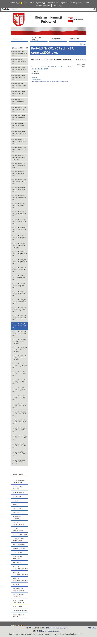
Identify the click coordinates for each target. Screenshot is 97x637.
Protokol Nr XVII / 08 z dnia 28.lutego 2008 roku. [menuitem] (19, 181)
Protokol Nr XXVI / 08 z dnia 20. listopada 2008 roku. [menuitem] (19, 254)
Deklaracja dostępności (43, 5)
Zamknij (92, 628)
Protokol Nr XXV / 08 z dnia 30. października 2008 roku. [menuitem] (19, 246)
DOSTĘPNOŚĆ (18, 606)
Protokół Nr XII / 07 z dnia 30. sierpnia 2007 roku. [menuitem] (19, 141)
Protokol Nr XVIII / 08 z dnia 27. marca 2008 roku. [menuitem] (19, 190)
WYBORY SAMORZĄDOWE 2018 (20, 574)
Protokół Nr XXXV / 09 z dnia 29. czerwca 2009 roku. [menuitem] (19, 326)
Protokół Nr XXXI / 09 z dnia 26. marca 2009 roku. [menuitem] (19, 294)
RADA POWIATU (18, 493)
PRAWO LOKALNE (19, 545)
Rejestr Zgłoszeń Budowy (18, 615)
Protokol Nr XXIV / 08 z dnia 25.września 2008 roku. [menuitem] (19, 238)
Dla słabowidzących (15, 3)
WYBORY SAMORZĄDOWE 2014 (20, 568)
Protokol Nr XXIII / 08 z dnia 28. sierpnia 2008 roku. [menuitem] (19, 230)
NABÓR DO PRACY (19, 549)
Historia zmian (36, 79)
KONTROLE (17, 513)
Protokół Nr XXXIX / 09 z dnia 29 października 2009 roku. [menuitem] (19, 358)
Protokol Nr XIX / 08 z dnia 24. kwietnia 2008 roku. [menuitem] (19, 198)
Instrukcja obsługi (76, 3)
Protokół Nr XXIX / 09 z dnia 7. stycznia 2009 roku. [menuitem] (19, 278)
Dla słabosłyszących (37, 3)
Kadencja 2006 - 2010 (20, 48)
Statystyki (57, 6)
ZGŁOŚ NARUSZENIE (20, 610)
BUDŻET (15, 505)
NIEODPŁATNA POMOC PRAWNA (19, 590)
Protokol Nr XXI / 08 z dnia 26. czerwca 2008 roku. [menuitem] (19, 214)
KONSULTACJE (18, 509)
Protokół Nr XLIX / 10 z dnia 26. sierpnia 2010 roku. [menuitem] (19, 446)
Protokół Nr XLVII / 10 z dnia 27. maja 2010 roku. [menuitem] (19, 430)
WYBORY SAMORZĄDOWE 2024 (20, 580)
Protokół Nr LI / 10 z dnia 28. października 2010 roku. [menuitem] (18, 462)
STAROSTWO (17, 497)
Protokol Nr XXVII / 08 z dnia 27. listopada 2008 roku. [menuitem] (19, 262)
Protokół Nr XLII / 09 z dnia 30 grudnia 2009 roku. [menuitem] (19, 382)
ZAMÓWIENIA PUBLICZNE (17, 558)
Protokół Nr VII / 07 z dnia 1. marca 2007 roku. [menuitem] (18, 101)
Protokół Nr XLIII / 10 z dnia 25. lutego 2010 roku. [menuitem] (19, 390)
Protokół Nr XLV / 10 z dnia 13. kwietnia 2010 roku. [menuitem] (19, 414)
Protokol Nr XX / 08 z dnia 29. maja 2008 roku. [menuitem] (18, 206)
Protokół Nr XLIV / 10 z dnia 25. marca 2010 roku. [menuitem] (19, 398)
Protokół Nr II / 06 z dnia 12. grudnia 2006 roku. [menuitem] (19, 61)
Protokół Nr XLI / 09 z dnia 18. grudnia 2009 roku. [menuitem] (19, 374)
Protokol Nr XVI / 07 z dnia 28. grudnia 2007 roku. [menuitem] (19, 173)
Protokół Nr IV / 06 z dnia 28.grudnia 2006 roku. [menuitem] (18, 77)
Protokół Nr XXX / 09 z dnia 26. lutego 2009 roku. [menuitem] (19, 286)
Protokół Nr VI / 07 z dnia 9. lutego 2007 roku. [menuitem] (18, 93)
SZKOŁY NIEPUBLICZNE (18, 530)
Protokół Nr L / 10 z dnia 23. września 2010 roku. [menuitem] (19, 454)
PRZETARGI (17, 563)
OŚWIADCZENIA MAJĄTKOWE (18, 540)
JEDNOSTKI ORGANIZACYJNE (18, 524)
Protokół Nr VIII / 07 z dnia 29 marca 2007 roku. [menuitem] (19, 109)
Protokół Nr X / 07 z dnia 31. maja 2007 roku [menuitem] (18, 125)
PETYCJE (16, 585)
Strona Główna (18, 474)
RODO (87, 3)
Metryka (34, 77)
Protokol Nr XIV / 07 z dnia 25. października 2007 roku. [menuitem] (18, 157)
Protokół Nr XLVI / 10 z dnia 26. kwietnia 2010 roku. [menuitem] (19, 406)
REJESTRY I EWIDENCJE (17, 518)
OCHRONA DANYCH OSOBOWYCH (19, 482)
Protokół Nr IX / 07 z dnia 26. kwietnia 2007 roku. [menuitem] (19, 117)
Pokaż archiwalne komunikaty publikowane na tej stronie (49, 81)
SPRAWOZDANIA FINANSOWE (18, 595)
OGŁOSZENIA (17, 553)
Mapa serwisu (65, 3)
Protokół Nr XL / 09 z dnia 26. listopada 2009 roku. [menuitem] (19, 366)
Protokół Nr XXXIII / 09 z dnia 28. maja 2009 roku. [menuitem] (19, 310)
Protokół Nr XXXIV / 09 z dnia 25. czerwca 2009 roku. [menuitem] (19, 318)
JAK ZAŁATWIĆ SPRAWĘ (18, 488)
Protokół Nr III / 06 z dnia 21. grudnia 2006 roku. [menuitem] (19, 69)
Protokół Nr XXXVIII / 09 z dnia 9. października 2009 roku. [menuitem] (19, 350)
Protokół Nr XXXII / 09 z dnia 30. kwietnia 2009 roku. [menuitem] (19, 302)
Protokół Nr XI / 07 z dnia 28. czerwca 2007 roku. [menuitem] (19, 133)
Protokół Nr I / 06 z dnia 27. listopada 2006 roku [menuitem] (19, 53)
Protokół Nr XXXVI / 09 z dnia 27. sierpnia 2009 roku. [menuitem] (19, 334)
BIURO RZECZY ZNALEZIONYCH (18, 601)
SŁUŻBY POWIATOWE (20, 535)
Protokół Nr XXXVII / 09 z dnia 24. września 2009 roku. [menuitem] (19, 342)
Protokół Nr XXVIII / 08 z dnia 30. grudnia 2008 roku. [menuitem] (19, 270)
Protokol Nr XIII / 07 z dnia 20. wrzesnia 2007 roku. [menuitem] (19, 149)
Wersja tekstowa (53, 3)
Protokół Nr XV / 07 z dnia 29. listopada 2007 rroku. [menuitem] (19, 165)
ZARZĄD (15, 501)
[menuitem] (20, 39)
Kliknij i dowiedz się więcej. (56, 628)
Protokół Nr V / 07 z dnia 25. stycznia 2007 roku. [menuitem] (19, 85)
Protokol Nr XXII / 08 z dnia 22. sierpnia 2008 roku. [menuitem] (19, 222)
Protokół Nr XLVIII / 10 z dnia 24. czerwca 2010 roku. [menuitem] (19, 438)
